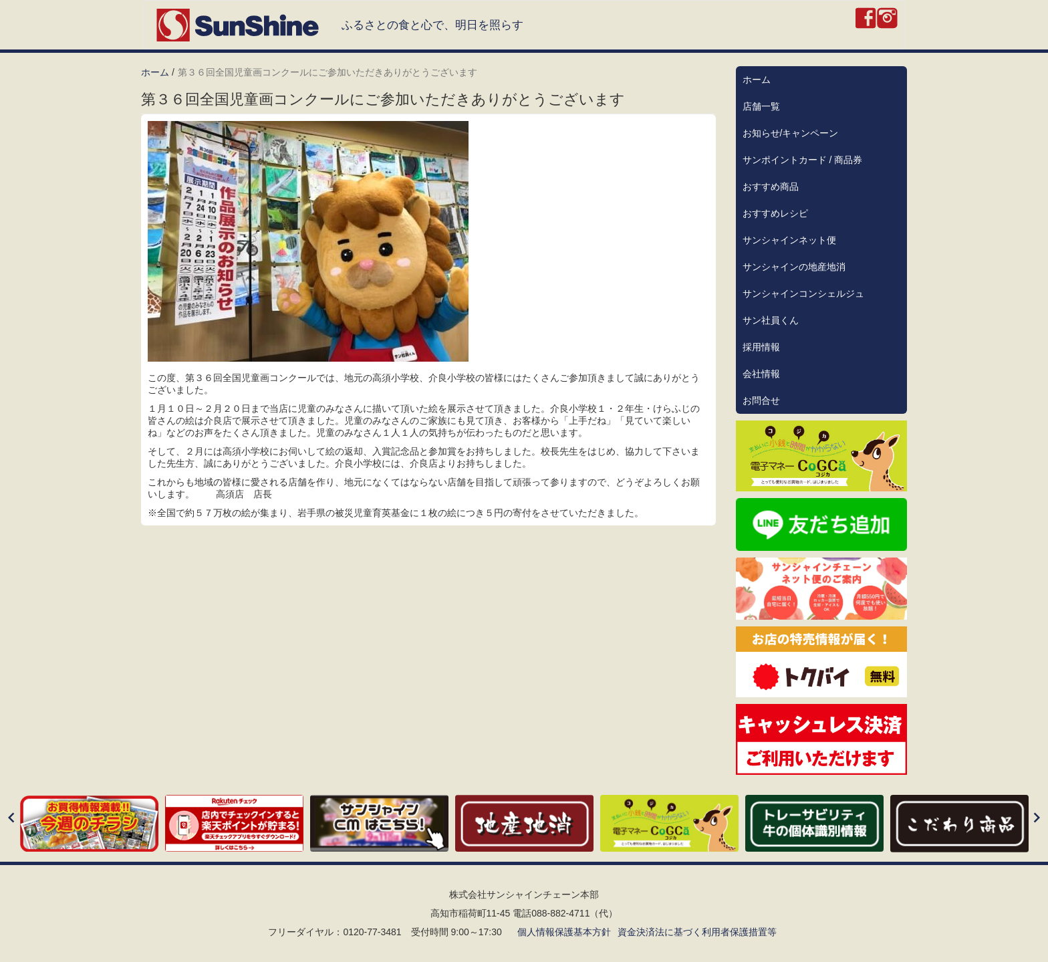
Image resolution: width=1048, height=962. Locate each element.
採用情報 (761, 347)
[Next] (1036, 818)
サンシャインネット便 (789, 240)
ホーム (155, 72)
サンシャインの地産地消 (794, 266)
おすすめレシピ (775, 213)
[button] (428, 241)
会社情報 (761, 373)
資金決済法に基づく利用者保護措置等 (697, 932)
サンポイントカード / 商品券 (803, 159)
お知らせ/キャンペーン (791, 133)
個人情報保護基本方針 (564, 932)
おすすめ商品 (771, 186)
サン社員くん (771, 320)
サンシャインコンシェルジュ (803, 293)
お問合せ (761, 400)
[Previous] (11, 818)
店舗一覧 (761, 106)
